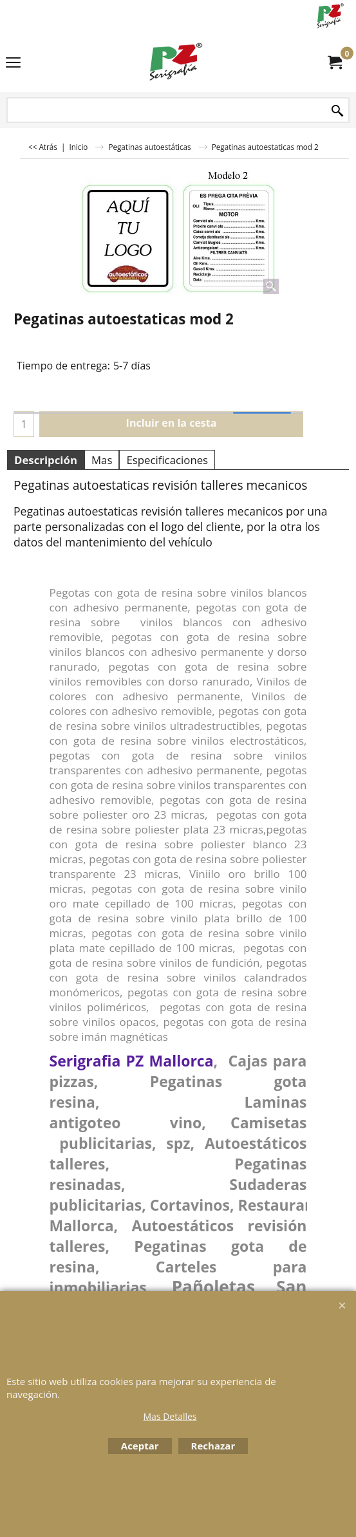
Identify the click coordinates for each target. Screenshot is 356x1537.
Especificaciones (167, 459)
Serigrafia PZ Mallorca (132, 1060)
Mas (101, 459)
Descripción (45, 459)
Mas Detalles (169, 1416)
